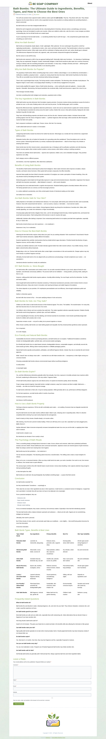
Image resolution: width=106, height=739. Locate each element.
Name (15, 680)
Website (15, 692)
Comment (15, 665)
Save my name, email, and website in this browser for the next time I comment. (31, 700)
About (90, 3)
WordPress (48, 737)
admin (37, 14)
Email (15, 686)
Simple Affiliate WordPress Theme (58, 737)
